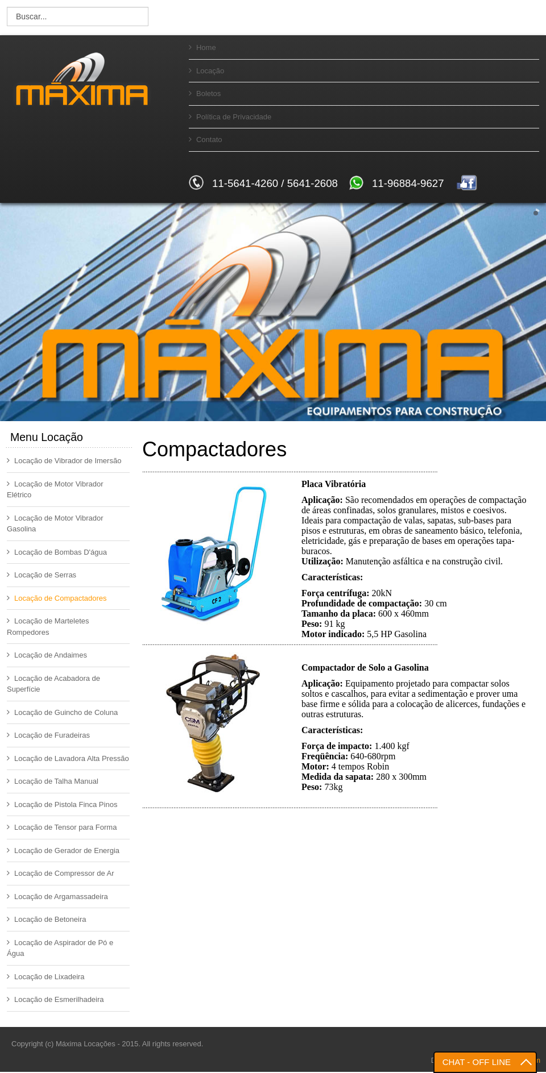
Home (202, 47)
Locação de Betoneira (46, 919)
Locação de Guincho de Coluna (62, 712)
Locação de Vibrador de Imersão (64, 460)
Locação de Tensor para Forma (62, 827)
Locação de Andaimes (47, 655)
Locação (206, 70)
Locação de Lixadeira (46, 976)
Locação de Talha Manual (52, 781)
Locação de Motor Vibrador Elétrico (55, 490)
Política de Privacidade (230, 117)
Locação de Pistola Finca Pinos (62, 804)
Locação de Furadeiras (48, 735)
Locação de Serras (41, 575)
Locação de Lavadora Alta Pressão (68, 758)
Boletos (205, 93)
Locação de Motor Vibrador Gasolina (55, 524)
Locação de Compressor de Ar (60, 873)
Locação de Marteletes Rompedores (48, 627)
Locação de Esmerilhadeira (55, 999)
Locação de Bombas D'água (57, 552)
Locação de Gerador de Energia (63, 850)
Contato (205, 139)
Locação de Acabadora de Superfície (53, 684)
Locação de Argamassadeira (57, 896)
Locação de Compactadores (57, 598)
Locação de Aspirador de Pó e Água (60, 948)
